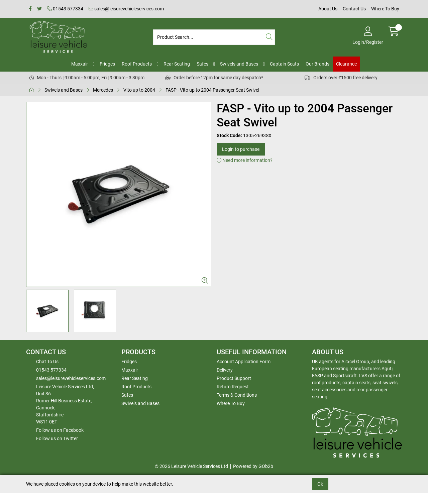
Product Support (234, 378)
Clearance (346, 64)
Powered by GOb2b (253, 466)
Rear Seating (177, 64)
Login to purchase (240, 149)
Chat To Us (47, 361)
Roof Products (137, 64)
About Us (327, 8)
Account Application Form (244, 361)
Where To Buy (385, 8)
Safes (202, 64)
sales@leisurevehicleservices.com (126, 8)
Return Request (233, 386)
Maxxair (79, 64)
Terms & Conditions (237, 395)
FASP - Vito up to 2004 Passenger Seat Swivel (212, 90)
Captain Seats (284, 64)
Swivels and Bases (239, 64)
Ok (320, 484)
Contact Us (354, 8)
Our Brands (317, 64)
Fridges (107, 64)
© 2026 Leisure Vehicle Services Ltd (191, 466)
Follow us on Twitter (57, 438)
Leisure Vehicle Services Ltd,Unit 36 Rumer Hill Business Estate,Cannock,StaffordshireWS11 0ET (65, 404)
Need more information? (245, 160)
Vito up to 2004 (139, 90)
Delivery (225, 370)
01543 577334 (65, 8)
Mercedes (103, 90)
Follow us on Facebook (60, 430)
